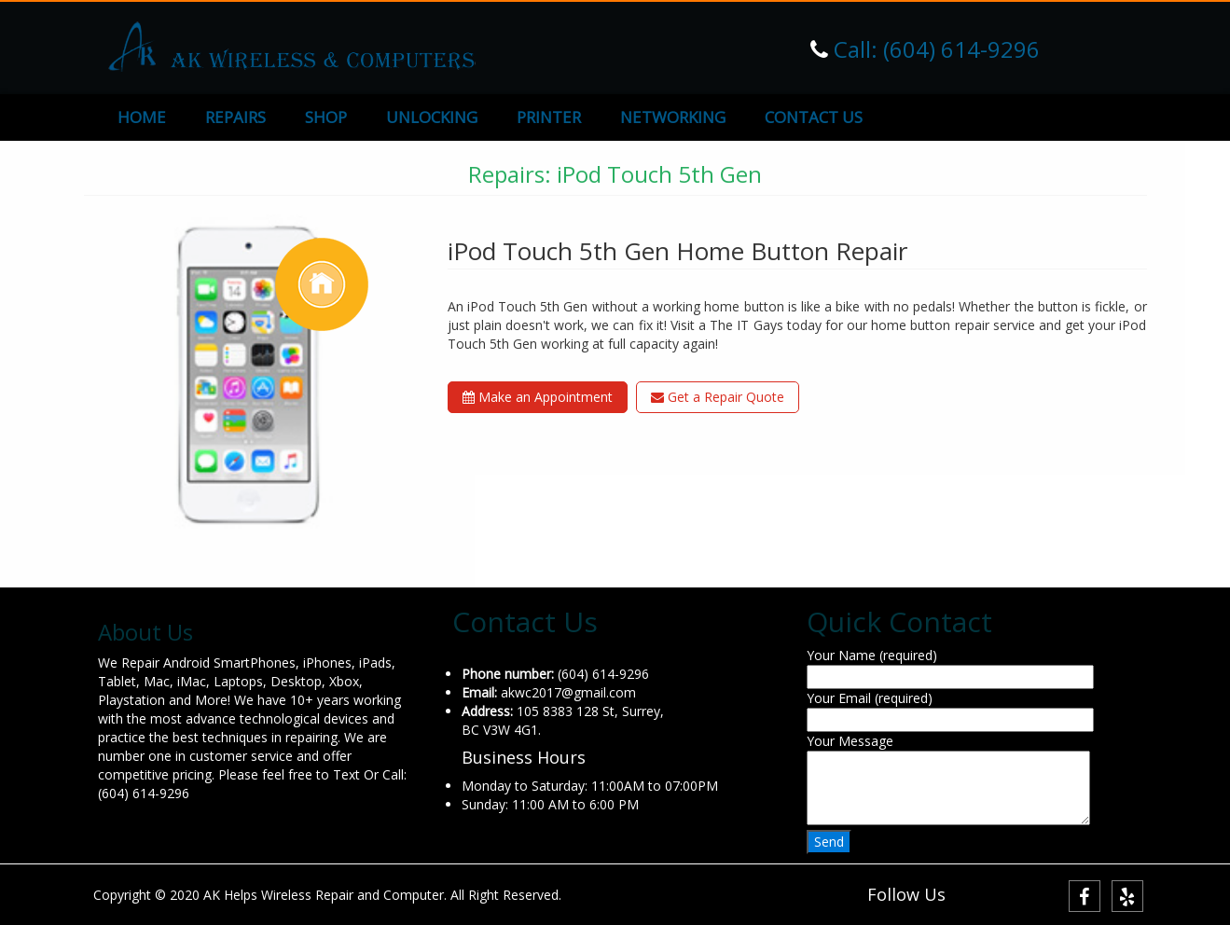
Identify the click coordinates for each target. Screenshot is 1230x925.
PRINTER (549, 117)
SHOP (326, 117)
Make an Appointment (538, 397)
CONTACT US (814, 117)
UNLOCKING (431, 117)
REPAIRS (235, 117)
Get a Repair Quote (717, 397)
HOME (141, 117)
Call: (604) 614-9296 (934, 49)
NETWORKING (673, 117)
